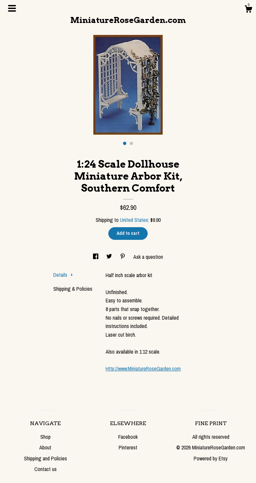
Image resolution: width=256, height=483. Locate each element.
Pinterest (128, 447)
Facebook (128, 436)
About (45, 447)
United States (134, 220)
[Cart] (248, 10)
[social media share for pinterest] (123, 256)
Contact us (45, 469)
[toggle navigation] (12, 8)
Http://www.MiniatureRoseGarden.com (143, 368)
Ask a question (148, 256)
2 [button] (131, 143)
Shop (45, 436)
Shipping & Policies (72, 288)
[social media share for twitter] (109, 256)
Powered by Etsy (211, 458)
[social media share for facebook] (96, 256)
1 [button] (124, 143)
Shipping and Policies (45, 458)
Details (63, 274)
